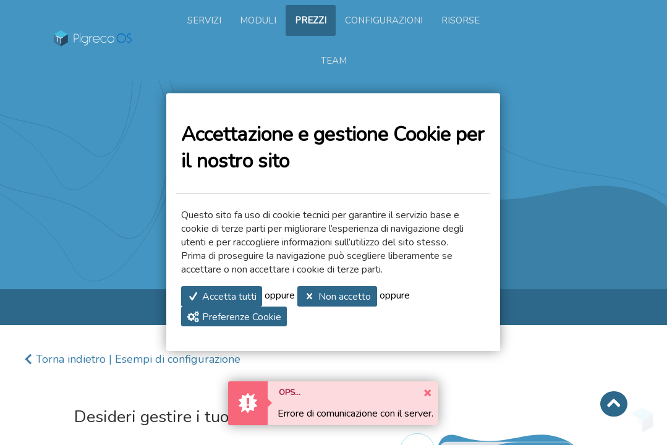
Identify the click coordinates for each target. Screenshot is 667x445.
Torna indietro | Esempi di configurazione (138, 359)
